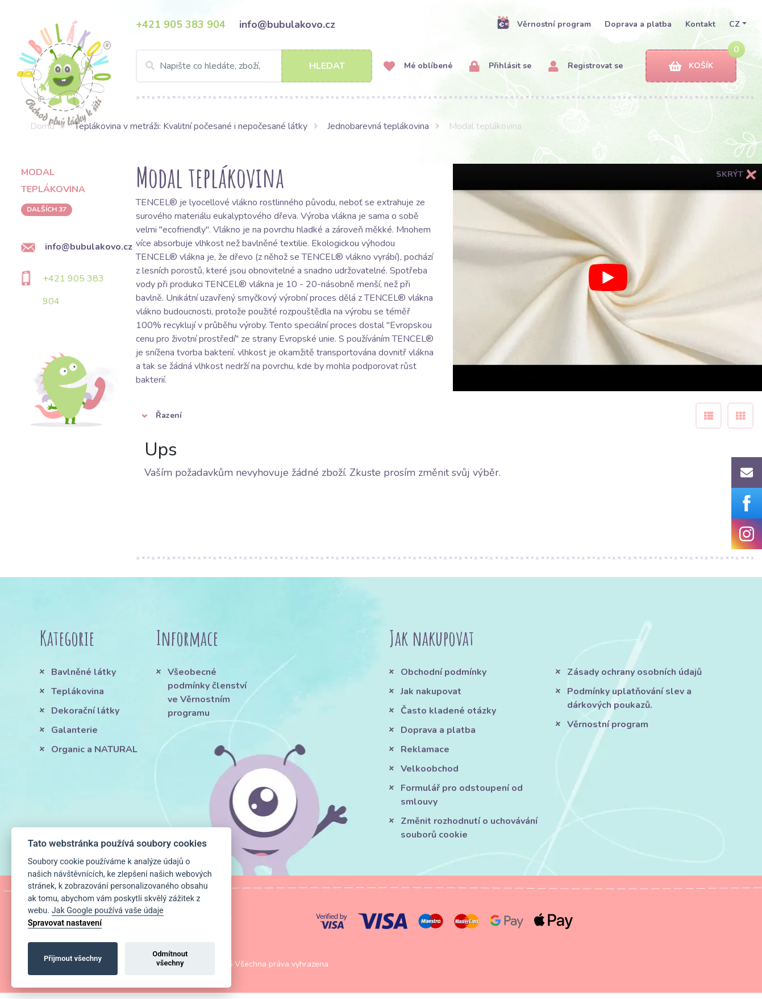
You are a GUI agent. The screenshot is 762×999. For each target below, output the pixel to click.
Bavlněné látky (83, 672)
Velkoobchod (430, 768)
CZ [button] (734, 24)
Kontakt (700, 24)
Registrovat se (585, 66)
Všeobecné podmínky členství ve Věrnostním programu (207, 692)
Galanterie (74, 730)
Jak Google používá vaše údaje (108, 910)
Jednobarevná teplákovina (378, 126)
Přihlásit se (500, 66)
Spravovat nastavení (65, 923)
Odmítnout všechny (170, 958)
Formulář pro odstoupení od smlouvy (462, 795)
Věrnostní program (544, 24)
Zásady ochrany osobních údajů (634, 672)
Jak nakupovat (431, 691)
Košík (691, 66)
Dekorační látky (85, 710)
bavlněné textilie (274, 243)
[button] (407, 416)
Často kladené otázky (448, 710)
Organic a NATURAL (94, 749)
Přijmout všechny (73, 958)
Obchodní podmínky (443, 672)
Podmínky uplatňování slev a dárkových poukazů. (629, 698)
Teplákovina (77, 691)
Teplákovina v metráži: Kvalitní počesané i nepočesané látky (190, 126)
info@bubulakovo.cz (287, 24)
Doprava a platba (638, 24)
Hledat (327, 66)
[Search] (254, 65)
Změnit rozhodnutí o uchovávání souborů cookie (469, 828)
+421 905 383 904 (181, 24)
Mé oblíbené (418, 66)
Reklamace (425, 749)
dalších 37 (46, 209)
